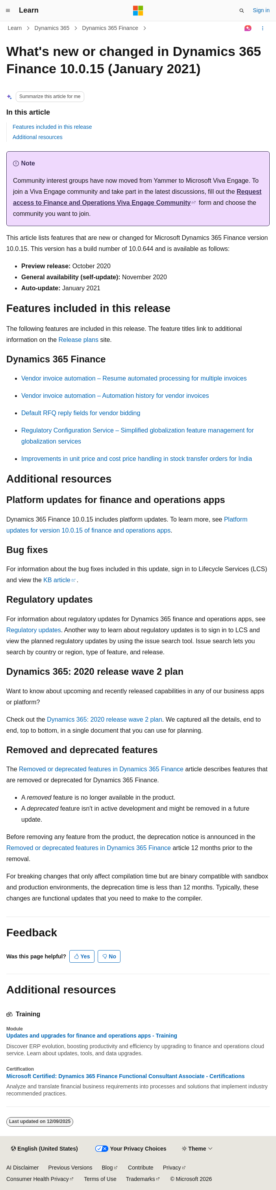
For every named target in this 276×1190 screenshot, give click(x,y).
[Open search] (242, 11)
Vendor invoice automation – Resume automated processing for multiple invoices (134, 378)
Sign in (261, 10)
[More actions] (263, 28)
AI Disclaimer (22, 1167)
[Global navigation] (8, 11)
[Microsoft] (138, 11)
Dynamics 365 (52, 28)
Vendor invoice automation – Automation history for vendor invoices (115, 395)
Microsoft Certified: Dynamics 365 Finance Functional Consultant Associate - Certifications (125, 1076)
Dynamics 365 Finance (110, 28)
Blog (107, 1167)
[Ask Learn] (248, 28)
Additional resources (38, 137)
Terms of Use (100, 1179)
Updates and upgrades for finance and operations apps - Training (91, 1035)
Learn (15, 28)
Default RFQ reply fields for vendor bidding (80, 413)
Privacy (172, 1167)
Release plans (78, 339)
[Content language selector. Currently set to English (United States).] (44, 1149)
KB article (56, 580)
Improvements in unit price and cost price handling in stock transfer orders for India (136, 458)
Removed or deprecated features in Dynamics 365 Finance (101, 769)
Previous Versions (70, 1167)
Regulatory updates (33, 630)
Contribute (141, 1167)
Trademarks (140, 1179)
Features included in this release (52, 127)
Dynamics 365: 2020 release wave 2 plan (104, 719)
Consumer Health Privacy (37, 1179)
